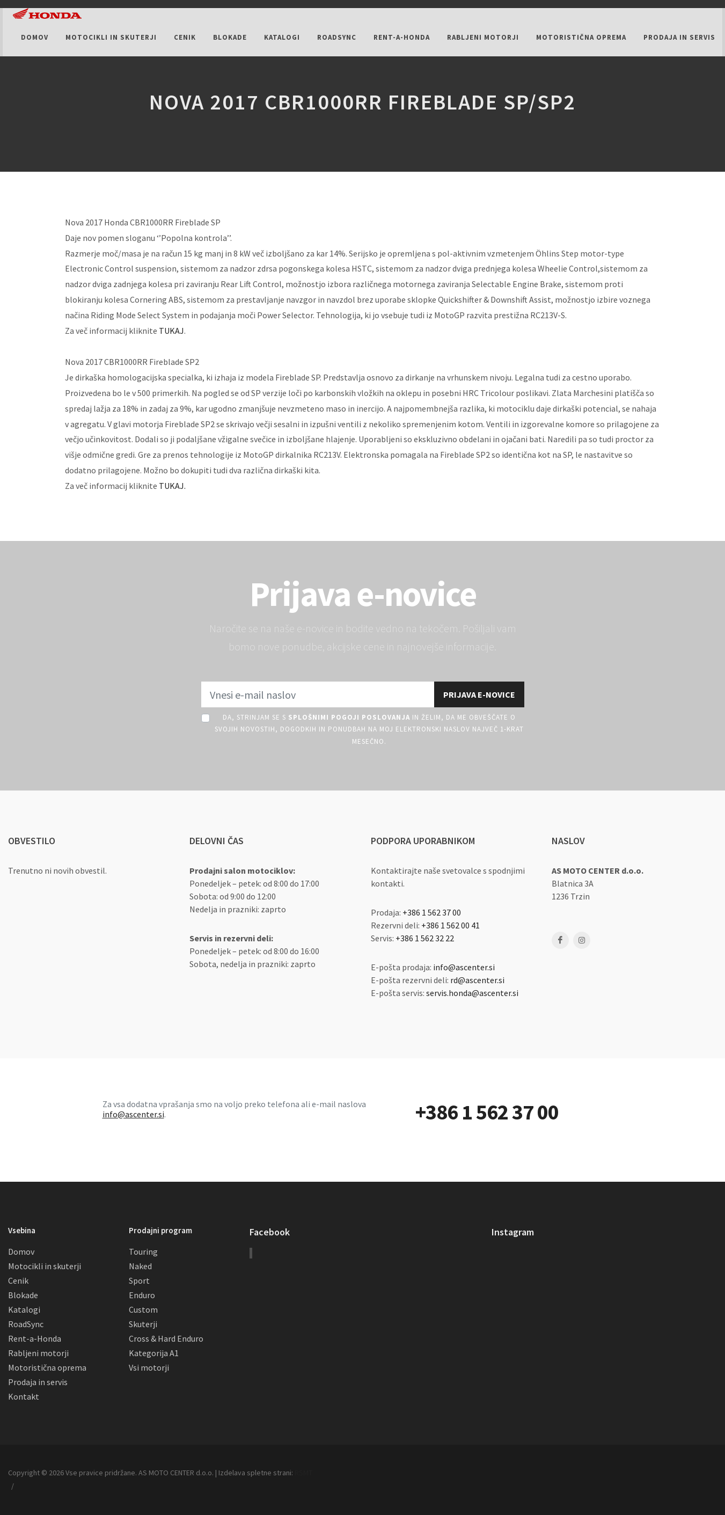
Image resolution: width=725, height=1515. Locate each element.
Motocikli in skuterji (44, 1266)
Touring (143, 1251)
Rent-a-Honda (34, 1338)
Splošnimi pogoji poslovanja (349, 717)
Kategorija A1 (154, 1353)
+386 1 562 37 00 (431, 912)
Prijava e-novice (479, 694)
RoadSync (25, 1324)
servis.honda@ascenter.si (472, 992)
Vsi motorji (149, 1367)
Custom (143, 1309)
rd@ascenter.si (477, 980)
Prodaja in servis (38, 1382)
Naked (140, 1266)
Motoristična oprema (47, 1367)
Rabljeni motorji (38, 1353)
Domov (21, 1251)
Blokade (23, 1295)
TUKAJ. (172, 485)
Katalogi (24, 1309)
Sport (139, 1280)
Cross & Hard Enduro (166, 1338)
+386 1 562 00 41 (450, 925)
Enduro (142, 1295)
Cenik (18, 1280)
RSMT (303, 1472)
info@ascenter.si (464, 967)
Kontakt (23, 1396)
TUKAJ (171, 330)
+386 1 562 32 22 (425, 938)
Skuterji (143, 1324)
